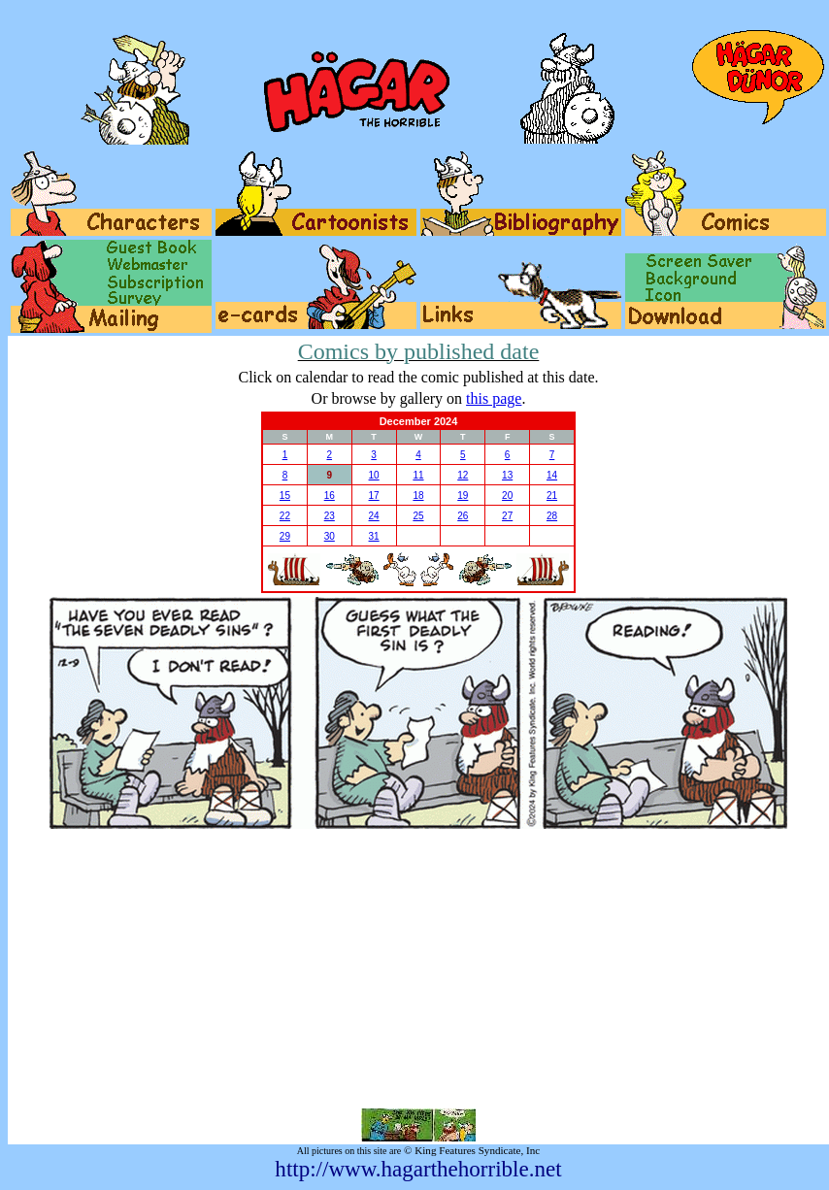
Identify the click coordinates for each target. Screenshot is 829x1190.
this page (493, 398)
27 (507, 516)
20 (507, 495)
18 (418, 495)
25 (418, 516)
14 (552, 475)
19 (462, 495)
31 (374, 536)
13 (507, 475)
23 (329, 516)
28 (552, 516)
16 (329, 495)
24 (374, 516)
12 (462, 475)
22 (285, 516)
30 (329, 536)
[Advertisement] (419, 969)
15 (285, 495)
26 (462, 516)
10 (374, 475)
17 (374, 495)
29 (285, 536)
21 (552, 495)
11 (418, 475)
